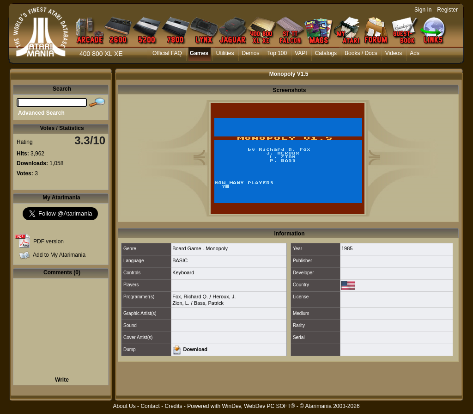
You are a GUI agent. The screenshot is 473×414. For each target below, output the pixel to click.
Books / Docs (361, 53)
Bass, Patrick (209, 303)
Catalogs (326, 53)
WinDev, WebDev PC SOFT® (258, 406)
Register (447, 9)
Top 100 (277, 53)
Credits (173, 406)
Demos (251, 53)
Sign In (422, 9)
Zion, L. (180, 303)
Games (199, 53)
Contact (149, 406)
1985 (346, 248)
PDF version (48, 241)
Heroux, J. (224, 296)
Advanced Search (41, 113)
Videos (393, 53)
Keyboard (183, 272)
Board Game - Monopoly (200, 248)
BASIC (180, 260)
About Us (124, 406)
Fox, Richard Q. (190, 296)
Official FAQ (167, 53)
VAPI (301, 53)
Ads (414, 53)
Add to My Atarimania (59, 255)
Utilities (225, 53)
